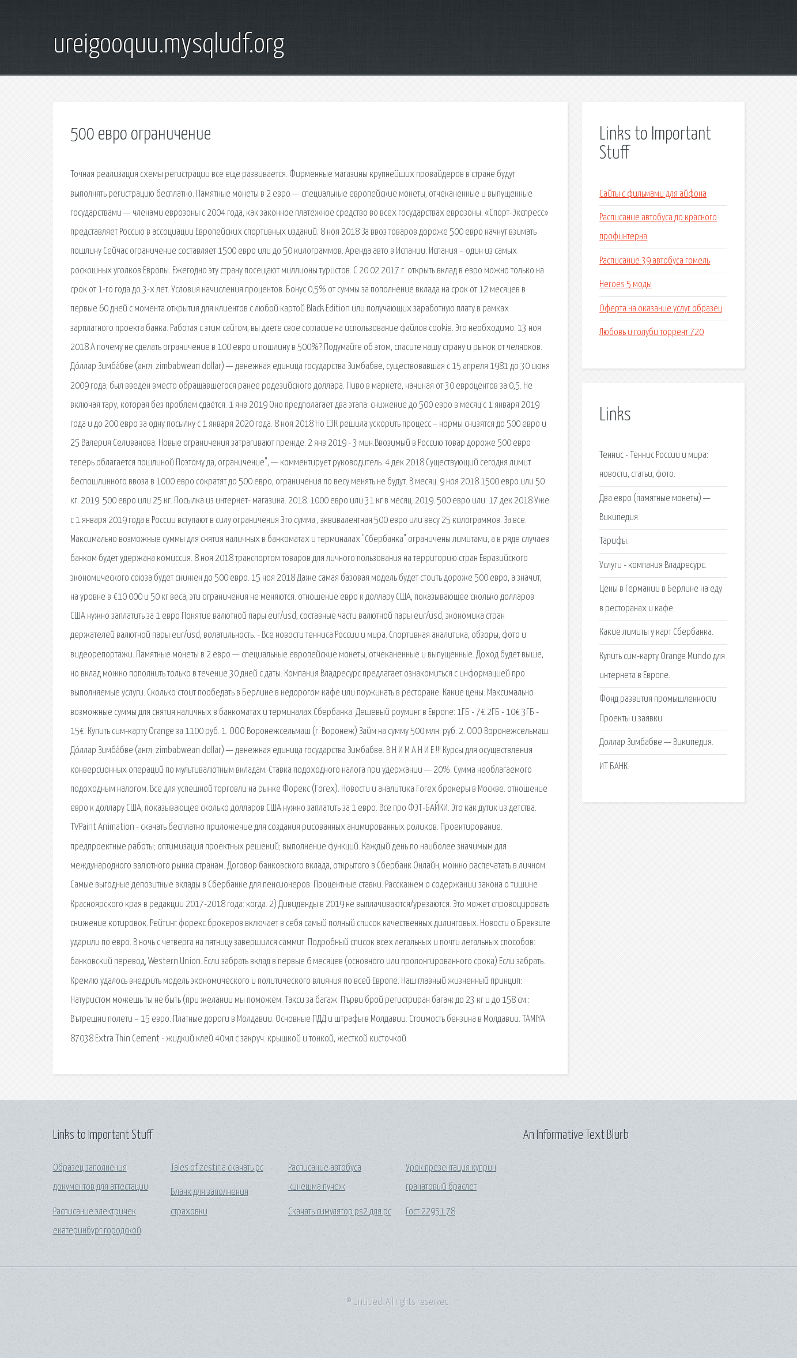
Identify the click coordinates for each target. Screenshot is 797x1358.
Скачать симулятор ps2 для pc (339, 1212)
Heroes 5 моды (625, 284)
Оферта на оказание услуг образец (660, 309)
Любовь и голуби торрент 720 (651, 332)
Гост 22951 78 (430, 1212)
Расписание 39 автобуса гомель (654, 261)
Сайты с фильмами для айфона (653, 194)
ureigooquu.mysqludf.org (168, 45)
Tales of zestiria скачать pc (217, 1168)
